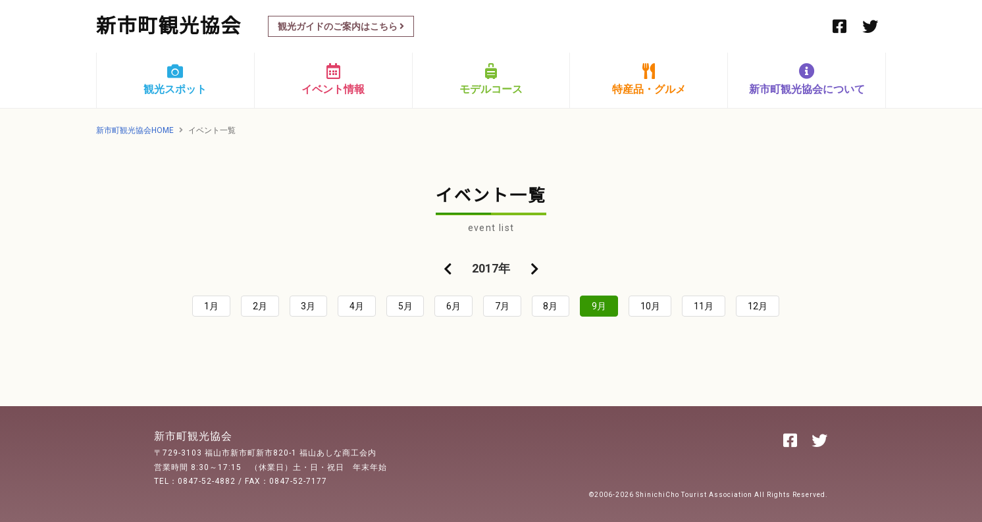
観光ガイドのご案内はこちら (341, 26)
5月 (405, 306)
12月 (757, 306)
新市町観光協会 (169, 26)
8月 (550, 306)
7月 (502, 306)
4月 (356, 306)
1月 (211, 306)
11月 (703, 306)
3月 (308, 306)
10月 (650, 306)
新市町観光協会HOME (135, 130)
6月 (453, 306)
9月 (599, 306)
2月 (260, 306)
